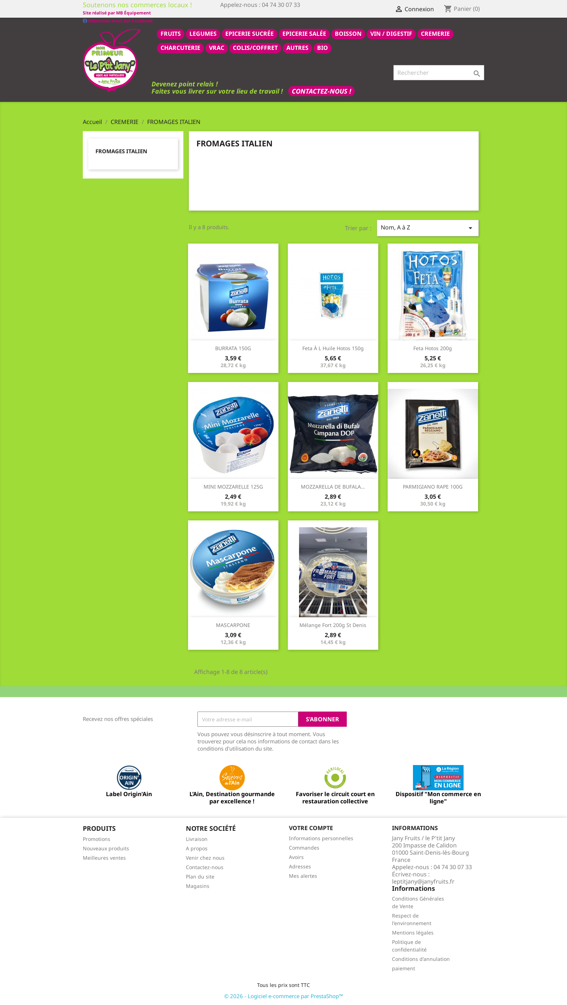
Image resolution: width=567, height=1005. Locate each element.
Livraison (197, 838)
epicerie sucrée (249, 33)
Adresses (300, 866)
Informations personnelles (321, 837)
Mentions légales (413, 932)
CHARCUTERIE (180, 47)
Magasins (197, 885)
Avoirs (296, 856)
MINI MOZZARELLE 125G (233, 486)
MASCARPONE (233, 624)
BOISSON (348, 33)
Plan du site (200, 876)
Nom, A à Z (428, 227)
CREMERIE (435, 33)
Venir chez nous (205, 857)
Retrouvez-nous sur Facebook (118, 12)
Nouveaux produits (106, 848)
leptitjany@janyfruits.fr (423, 881)
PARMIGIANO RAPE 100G (432, 486)
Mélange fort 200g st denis (332, 624)
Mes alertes (303, 875)
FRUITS (171, 33)
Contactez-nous (204, 866)
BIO (322, 47)
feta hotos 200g (432, 347)
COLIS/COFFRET (255, 47)
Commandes (304, 847)
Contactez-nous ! (321, 90)
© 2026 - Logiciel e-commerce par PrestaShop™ (283, 995)
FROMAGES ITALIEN (121, 150)
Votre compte (311, 828)
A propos (197, 848)
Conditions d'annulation (421, 958)
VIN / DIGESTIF (391, 33)
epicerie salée (304, 33)
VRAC (216, 47)
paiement (403, 968)
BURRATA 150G (233, 347)
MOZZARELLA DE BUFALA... (333, 486)
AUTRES (297, 47)
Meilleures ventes (104, 857)
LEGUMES (203, 33)
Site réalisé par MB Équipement (254, 13)
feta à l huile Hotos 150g (333, 347)
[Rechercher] (438, 72)
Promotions (96, 838)
